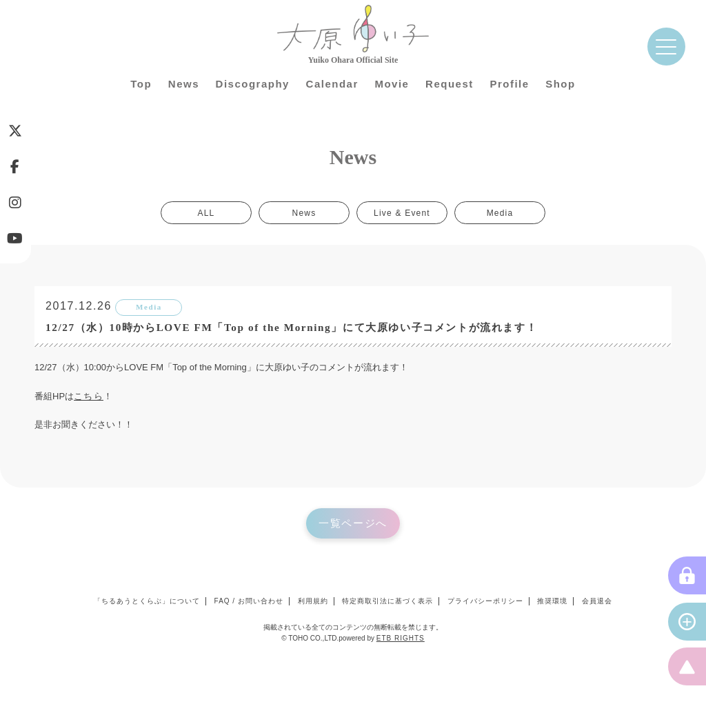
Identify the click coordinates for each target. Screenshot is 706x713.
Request (449, 84)
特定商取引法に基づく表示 (387, 601)
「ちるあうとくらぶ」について (147, 601)
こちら (88, 396)
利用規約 (313, 601)
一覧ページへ (353, 523)
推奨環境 (552, 601)
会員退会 (597, 601)
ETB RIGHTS (400, 638)
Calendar (332, 84)
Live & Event (402, 212)
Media (500, 212)
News (183, 84)
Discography (253, 84)
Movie (391, 84)
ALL (206, 212)
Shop (560, 84)
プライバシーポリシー (485, 601)
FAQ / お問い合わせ (248, 601)
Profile (509, 84)
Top (141, 84)
